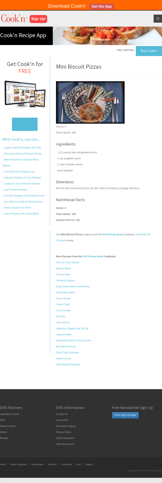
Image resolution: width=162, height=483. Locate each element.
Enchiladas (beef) (65, 292)
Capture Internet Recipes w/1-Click (22, 147)
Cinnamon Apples (65, 280)
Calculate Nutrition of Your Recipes (22, 177)
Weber (3, 432)
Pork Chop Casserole (67, 352)
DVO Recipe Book (93, 256)
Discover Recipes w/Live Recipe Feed (23, 195)
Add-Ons (52, 464)
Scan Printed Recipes (15, 189)
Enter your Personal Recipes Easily (22, 153)
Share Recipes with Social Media (21, 213)
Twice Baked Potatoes (68, 364)
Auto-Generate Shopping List (19, 171)
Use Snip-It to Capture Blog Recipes (22, 201)
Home (3, 464)
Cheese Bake (63, 274)
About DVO (62, 420)
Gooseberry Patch (9, 414)
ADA (2, 420)
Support (89, 464)
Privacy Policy (63, 432)
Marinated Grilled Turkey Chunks (73, 340)
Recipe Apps (37, 464)
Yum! (78, 464)
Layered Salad (63, 334)
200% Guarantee (65, 438)
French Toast (63, 304)
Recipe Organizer (18, 464)
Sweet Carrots (63, 358)
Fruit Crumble (63, 310)
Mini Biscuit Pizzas (66, 346)
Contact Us (62, 414)
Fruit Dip (60, 316)
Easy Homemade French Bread (73, 286)
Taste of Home (7, 426)
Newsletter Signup (65, 426)
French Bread (63, 298)
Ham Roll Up (63, 322)
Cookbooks (66, 464)
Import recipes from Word (17, 207)
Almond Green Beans (67, 262)
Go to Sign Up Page (125, 415)
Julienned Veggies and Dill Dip (72, 328)
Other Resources (65, 444)
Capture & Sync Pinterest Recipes (21, 183)
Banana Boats (63, 268)
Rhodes (4, 438)
